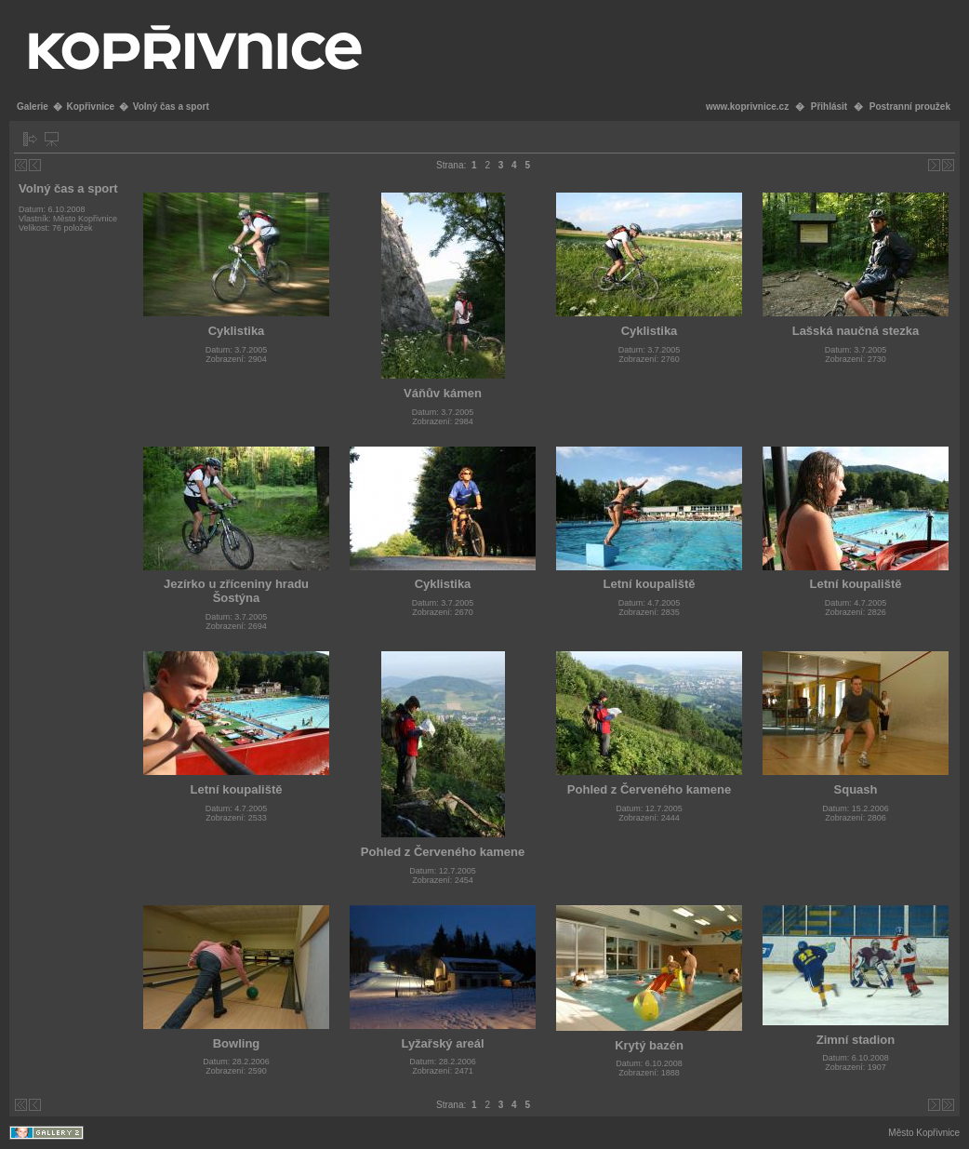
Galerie (32, 106)
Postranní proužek (909, 106)
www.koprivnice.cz (747, 106)
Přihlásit (829, 106)
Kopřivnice (90, 106)
